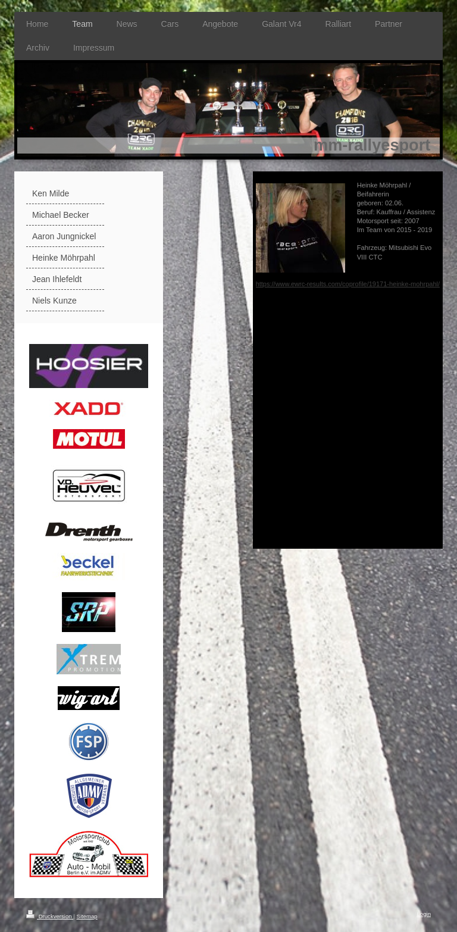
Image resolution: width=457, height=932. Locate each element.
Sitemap (86, 916)
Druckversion (49, 916)
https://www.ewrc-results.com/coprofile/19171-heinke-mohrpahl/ (348, 283)
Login (424, 914)
